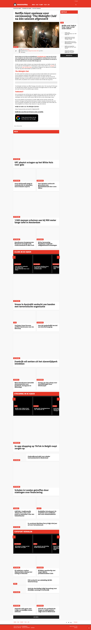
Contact (75, 627)
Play (37, 4)
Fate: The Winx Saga (26, 67)
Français (76, 1)
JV (15, 51)
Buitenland (16, 158)
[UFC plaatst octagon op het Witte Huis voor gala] (36, 146)
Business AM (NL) (17, 627)
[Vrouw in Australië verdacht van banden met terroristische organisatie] (36, 288)
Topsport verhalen (36, 8)
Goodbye (33, 627)
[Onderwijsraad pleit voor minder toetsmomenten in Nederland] (19, 456)
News (33, 4)
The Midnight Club (41, 56)
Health (39, 507)
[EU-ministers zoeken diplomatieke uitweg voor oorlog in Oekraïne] (24, 561)
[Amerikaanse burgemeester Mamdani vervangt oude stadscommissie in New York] (24, 233)
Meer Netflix (71, 55)
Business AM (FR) (26, 627)
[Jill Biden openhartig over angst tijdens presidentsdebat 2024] (48, 561)
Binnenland (40, 180)
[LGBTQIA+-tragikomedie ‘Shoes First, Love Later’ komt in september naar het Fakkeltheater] (24, 502)
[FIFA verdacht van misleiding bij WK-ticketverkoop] (19, 580)
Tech (45, 4)
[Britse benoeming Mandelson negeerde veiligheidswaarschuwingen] (48, 233)
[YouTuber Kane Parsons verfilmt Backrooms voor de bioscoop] (24, 316)
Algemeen (16, 507)
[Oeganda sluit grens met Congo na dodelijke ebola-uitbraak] (24, 599)
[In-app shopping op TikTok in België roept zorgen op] (36, 430)
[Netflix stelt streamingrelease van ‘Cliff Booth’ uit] (42, 401)
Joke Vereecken (26, 49)
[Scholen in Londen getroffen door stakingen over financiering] (36, 474)
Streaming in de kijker (26, 8)
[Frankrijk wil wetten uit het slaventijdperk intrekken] (36, 345)
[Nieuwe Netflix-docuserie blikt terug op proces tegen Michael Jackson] (62, 42)
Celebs (54, 405)
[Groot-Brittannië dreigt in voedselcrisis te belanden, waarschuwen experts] (24, 174)
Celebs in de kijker (17, 8)
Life (49, 4)
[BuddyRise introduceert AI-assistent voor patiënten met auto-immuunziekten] (48, 502)
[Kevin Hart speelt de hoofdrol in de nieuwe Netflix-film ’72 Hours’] (62, 51)
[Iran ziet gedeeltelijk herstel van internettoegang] (48, 316)
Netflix (15, 47)
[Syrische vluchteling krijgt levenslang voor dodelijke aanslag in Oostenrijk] (19, 588)
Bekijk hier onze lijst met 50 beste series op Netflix (29, 112)
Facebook (16, 379)
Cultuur (36, 405)
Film (15, 321)
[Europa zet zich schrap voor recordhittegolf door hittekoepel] (48, 373)
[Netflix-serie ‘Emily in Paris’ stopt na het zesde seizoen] (23, 401)
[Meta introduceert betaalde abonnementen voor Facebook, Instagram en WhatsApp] (24, 373)
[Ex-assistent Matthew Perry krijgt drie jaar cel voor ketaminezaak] (19, 523)
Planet (41, 4)
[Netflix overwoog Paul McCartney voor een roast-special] (62, 46)
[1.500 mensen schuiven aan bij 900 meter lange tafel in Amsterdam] (36, 204)
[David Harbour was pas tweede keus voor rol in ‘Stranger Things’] (62, 37)
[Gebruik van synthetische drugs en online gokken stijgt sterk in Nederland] (48, 599)
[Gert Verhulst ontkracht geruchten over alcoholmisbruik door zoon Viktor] (48, 174)
